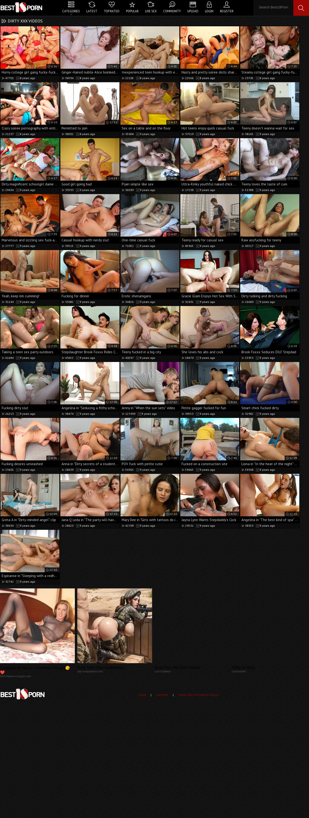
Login (209, 11)
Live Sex (151, 11)
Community (172, 11)
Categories (71, 11)
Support (162, 695)
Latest (91, 11)
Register (226, 11)
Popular (132, 11)
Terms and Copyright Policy (198, 695)
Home (142, 695)
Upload (192, 11)
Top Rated (111, 11)
